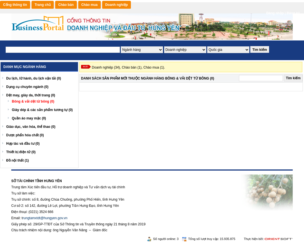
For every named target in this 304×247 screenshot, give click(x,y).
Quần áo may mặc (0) (29, 118)
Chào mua (89, 5)
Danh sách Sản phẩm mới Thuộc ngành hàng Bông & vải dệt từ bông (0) (147, 78)
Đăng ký (293, 13)
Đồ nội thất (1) (17, 160)
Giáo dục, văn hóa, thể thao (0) (30, 127)
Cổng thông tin (15, 5)
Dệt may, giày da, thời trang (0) (30, 95)
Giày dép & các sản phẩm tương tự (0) (42, 110)
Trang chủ (43, 5)
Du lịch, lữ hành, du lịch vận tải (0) (33, 78)
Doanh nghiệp (116, 5)
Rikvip (45, 173)
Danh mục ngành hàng (24, 67)
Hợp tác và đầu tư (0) (23, 144)
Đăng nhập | (276, 13)
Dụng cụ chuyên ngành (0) (27, 87)
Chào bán (66, 5)
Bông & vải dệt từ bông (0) (33, 101)
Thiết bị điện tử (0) (20, 152)
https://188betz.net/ (25, 173)
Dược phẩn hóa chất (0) (25, 135)
